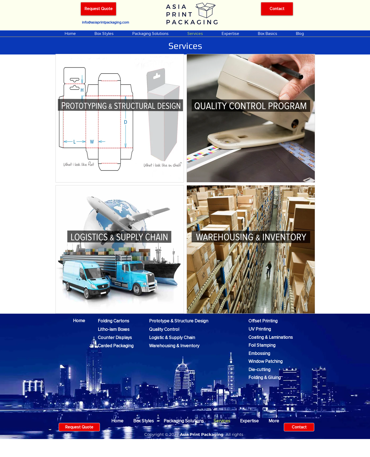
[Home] (81, 321)
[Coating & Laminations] (274, 337)
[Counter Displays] (117, 337)
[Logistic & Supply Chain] (176, 337)
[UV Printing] (261, 329)
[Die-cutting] (261, 369)
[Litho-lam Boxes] (116, 329)
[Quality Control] (166, 329)
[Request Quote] (98, 8)
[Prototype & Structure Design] (182, 321)
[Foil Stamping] (264, 345)
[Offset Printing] (264, 321)
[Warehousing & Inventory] (178, 345)
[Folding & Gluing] (267, 377)
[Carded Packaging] (119, 345)
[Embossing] (261, 353)
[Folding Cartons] (116, 321)
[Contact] (277, 8)
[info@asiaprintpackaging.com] (105, 22)
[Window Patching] (268, 361)
